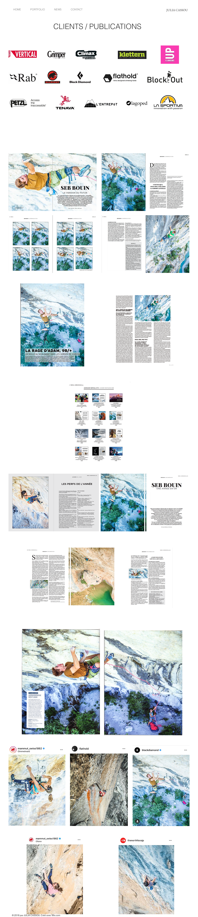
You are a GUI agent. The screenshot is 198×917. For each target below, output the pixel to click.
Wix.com (56, 915)
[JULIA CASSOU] (177, 10)
